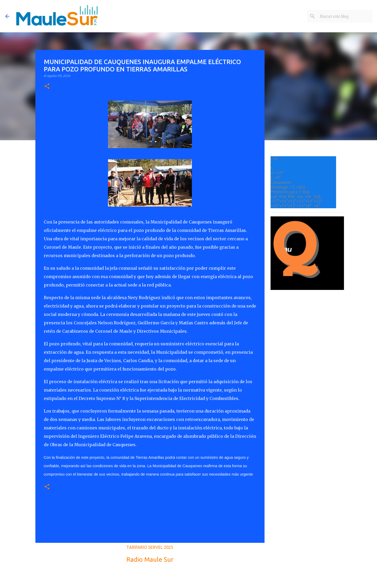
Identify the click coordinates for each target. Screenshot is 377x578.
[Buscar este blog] (345, 16)
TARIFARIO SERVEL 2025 (149, 547)
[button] (47, 86)
